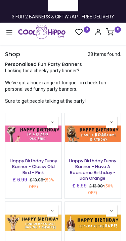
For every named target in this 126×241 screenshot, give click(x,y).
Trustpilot (63, 5)
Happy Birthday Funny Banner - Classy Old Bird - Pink (33, 166)
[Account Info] (98, 32)
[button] (52, 122)
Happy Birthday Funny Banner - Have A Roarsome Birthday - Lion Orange (92, 169)
